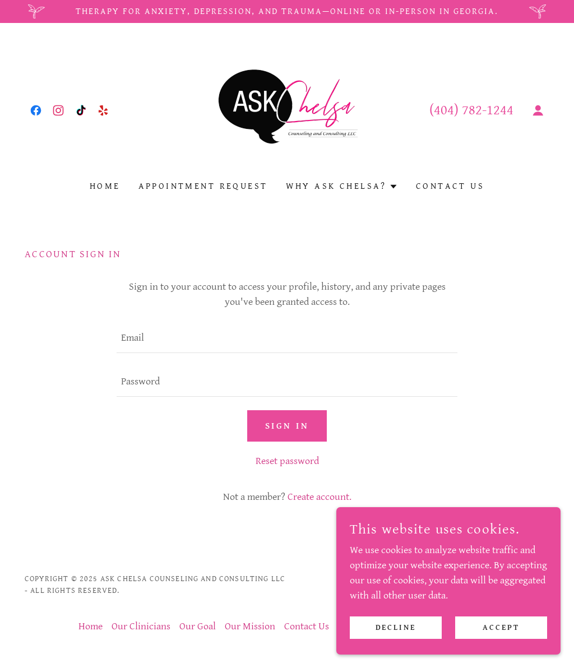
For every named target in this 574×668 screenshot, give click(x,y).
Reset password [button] (287, 461)
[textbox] (287, 338)
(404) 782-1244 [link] (471, 110)
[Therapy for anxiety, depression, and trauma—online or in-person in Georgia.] (287, 11)
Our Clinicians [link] (141, 626)
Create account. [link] (319, 497)
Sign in (287, 426)
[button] (538, 110)
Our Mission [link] (250, 626)
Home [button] (90, 626)
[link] (36, 110)
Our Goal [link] (197, 626)
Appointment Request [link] (203, 186)
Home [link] (105, 186)
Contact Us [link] (450, 186)
